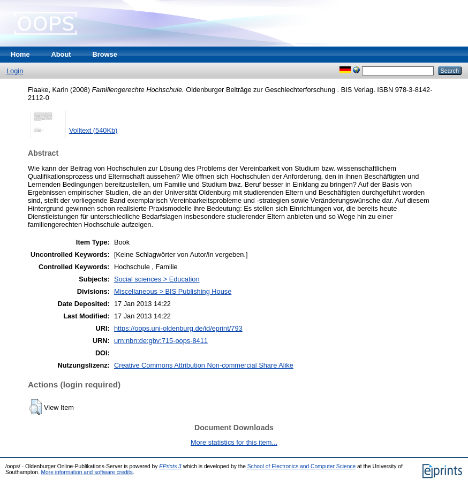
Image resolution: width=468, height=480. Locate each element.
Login (14, 71)
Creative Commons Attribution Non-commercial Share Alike (203, 365)
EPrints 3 (170, 466)
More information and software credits (87, 472)
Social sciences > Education (157, 279)
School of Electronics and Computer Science (301, 466)
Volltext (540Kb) (93, 130)
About (61, 54)
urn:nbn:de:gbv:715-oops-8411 (161, 341)
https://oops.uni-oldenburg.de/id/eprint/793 (178, 328)
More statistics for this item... (234, 442)
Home (20, 54)
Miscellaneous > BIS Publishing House (172, 291)
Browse (105, 54)
